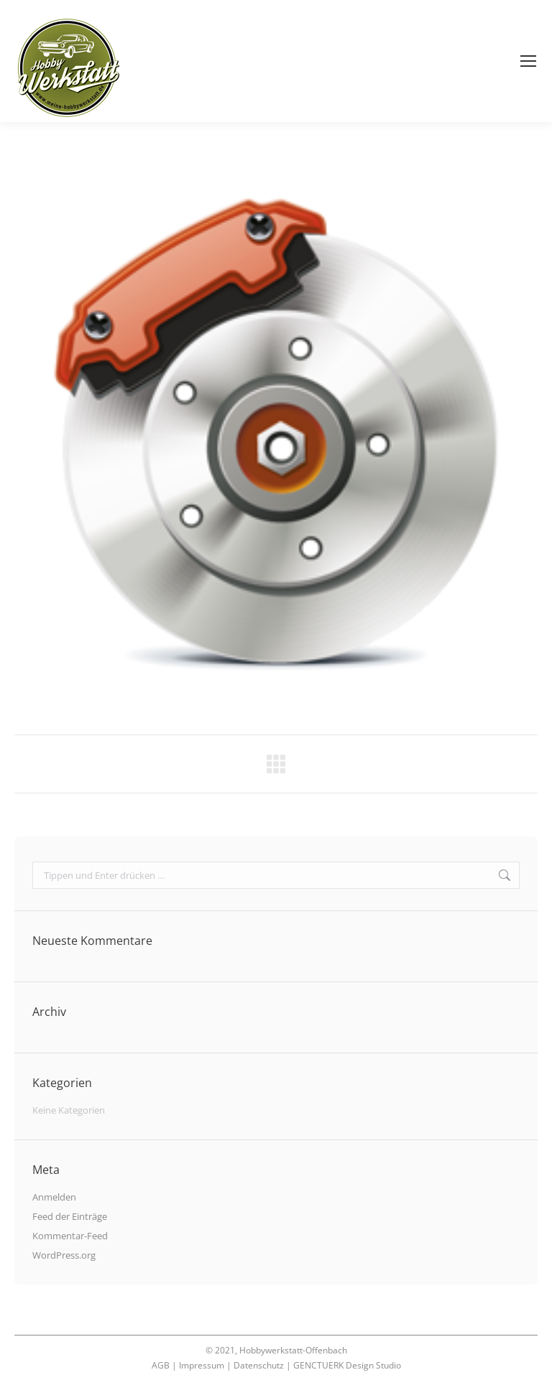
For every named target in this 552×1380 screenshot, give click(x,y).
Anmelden (54, 1196)
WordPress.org (64, 1255)
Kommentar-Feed (70, 1235)
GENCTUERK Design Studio (347, 1365)
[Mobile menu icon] (528, 61)
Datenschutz (259, 1365)
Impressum (201, 1365)
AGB (161, 1365)
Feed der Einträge (69, 1216)
